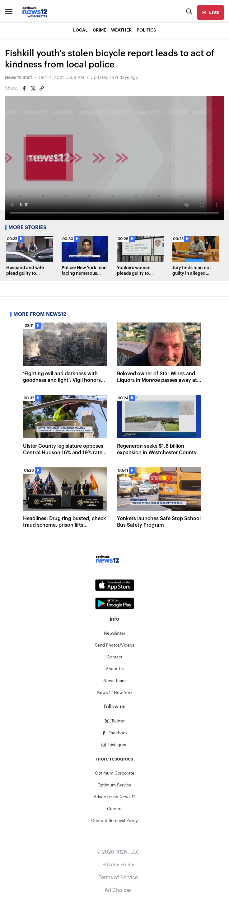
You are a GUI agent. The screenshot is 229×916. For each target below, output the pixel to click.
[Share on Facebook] (24, 88)
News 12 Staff (18, 78)
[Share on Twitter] (32, 88)
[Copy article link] (41, 88)
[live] (210, 12)
